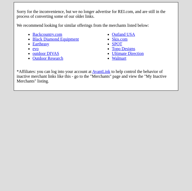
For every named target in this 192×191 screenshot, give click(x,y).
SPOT (117, 44)
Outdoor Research (48, 58)
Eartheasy (41, 44)
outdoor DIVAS (46, 53)
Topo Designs (123, 48)
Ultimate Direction (128, 53)
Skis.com (119, 39)
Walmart (119, 58)
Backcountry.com (47, 34)
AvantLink (101, 71)
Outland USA (123, 34)
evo (36, 48)
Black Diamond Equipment (56, 39)
